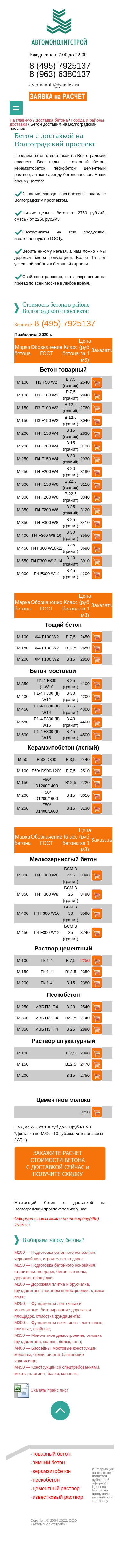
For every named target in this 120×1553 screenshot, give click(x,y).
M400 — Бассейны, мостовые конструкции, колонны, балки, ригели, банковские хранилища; (56, 1354)
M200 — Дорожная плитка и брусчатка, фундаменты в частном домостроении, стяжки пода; (59, 1290)
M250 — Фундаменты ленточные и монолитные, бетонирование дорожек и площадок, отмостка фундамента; (52, 1310)
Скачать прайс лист (41, 1390)
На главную (21, 120)
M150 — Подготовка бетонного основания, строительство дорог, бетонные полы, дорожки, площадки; (55, 1271)
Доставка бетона (52, 120)
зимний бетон (49, 1462)
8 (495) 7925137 (60, 65)
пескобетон (46, 1480)
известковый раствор (58, 1497)
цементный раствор (56, 1488)
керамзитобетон (52, 1471)
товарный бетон (51, 1454)
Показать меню (16, 108)
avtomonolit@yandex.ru (54, 84)
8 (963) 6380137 (60, 74)
